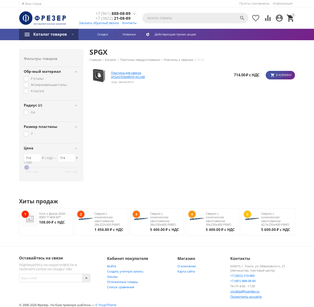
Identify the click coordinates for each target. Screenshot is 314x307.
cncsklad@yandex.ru (245, 291)
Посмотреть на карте (246, 296)
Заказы (112, 276)
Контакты (129, 23)
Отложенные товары (122, 282)
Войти (111, 266)
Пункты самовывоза (254, 3)
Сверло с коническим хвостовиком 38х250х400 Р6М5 (163, 219)
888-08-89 (113, 13)
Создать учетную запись (125, 271)
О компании (186, 266)
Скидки (102, 34)
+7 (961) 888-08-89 (242, 281)
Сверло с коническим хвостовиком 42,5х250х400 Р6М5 (275, 219)
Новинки (129, 34)
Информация (283, 3)
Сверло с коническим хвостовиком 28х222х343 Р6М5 (107, 219)
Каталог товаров (50, 34)
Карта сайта (186, 271)
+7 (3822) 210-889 (242, 275)
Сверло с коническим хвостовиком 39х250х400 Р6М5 (218, 219)
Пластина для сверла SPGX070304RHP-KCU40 (128, 75)
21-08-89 (113, 18)
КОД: (114, 82)
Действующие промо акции (173, 34)
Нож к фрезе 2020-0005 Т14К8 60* (52, 215)
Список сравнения (120, 287)
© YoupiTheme (105, 305)
